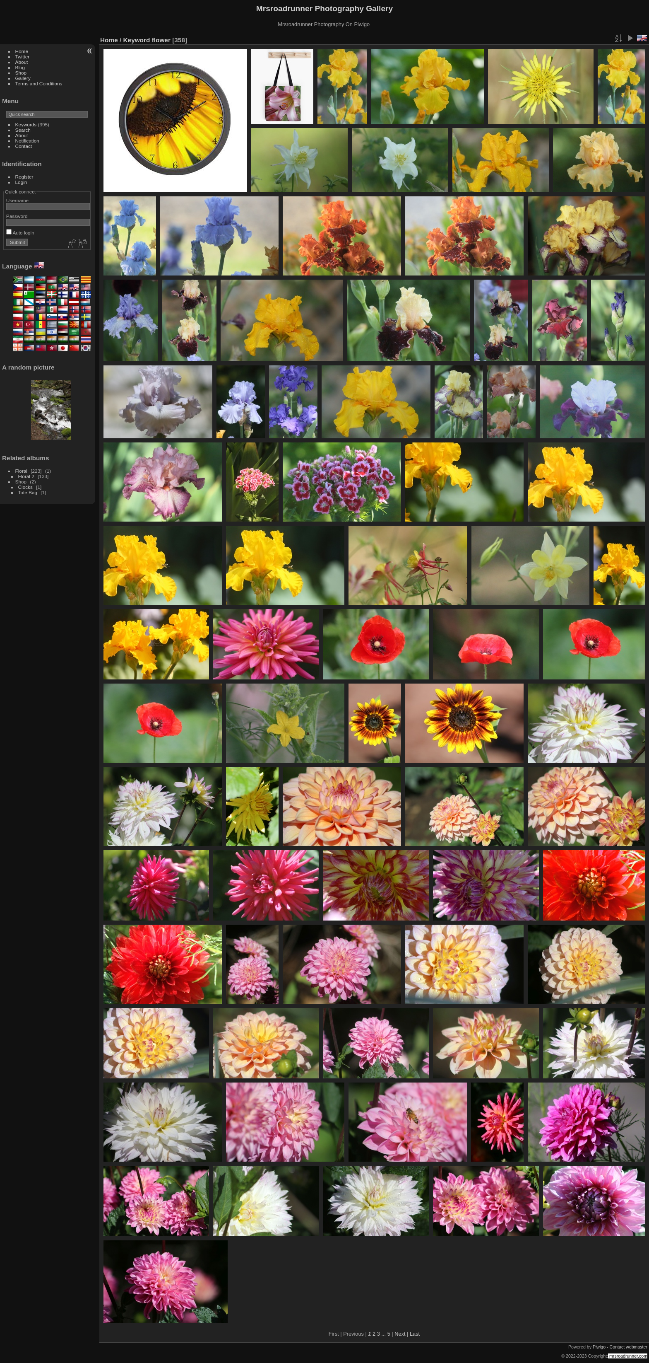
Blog (20, 67)
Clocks (25, 487)
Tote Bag (27, 492)
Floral (21, 471)
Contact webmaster (628, 1346)
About (21, 62)
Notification (27, 140)
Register (24, 176)
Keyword (136, 40)
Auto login (20, 232)
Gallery (23, 78)
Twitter (22, 56)
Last (415, 1334)
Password (17, 216)
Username (17, 200)
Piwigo (599, 1346)
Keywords (26, 124)
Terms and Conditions (38, 83)
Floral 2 (26, 476)
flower (161, 40)
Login (21, 182)
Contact (23, 146)
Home (21, 51)
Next (399, 1334)
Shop (20, 72)
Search (23, 130)
